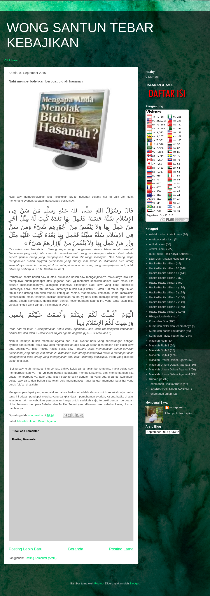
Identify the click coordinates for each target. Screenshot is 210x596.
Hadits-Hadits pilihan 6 (163, 297)
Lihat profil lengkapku (178, 413)
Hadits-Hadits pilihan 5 (163, 292)
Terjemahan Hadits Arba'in (165, 383)
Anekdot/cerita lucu (161, 239)
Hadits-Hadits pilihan (162, 263)
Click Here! (11, 60)
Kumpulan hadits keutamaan (167, 330)
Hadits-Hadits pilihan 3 (163, 282)
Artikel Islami (157, 244)
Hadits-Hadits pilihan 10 (164, 268)
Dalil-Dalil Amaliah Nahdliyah (167, 258)
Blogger (134, 583)
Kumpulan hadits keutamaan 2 (168, 335)
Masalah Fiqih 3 (159, 350)
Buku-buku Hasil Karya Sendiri (168, 253)
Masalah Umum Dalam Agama (36, 421)
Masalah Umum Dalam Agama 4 (169, 374)
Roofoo (98, 583)
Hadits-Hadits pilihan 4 (163, 287)
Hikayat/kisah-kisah (161, 316)
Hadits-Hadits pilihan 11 (164, 273)
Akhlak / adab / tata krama (165, 234)
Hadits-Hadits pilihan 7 (163, 302)
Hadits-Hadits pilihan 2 (163, 277)
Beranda (75, 549)
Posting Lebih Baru (25, 549)
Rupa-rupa (155, 379)
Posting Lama (121, 549)
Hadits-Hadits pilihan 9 (163, 311)
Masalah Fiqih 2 (159, 345)
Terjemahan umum (161, 393)
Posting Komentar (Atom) (40, 558)
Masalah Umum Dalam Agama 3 (169, 369)
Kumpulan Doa (158, 321)
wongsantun (178, 407)
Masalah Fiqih (158, 340)
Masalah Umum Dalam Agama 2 (169, 364)
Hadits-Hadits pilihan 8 (163, 306)
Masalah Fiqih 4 (159, 355)
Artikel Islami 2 (158, 249)
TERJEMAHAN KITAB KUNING (169, 388)
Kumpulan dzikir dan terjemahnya (170, 326)
